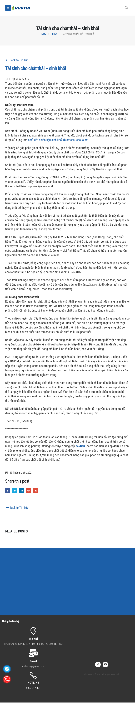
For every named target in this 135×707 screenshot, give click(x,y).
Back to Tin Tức (16, 60)
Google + (28, 490)
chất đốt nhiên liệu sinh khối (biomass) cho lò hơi (58, 140)
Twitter (14, 490)
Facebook (7, 490)
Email (35, 490)
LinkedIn (21, 490)
